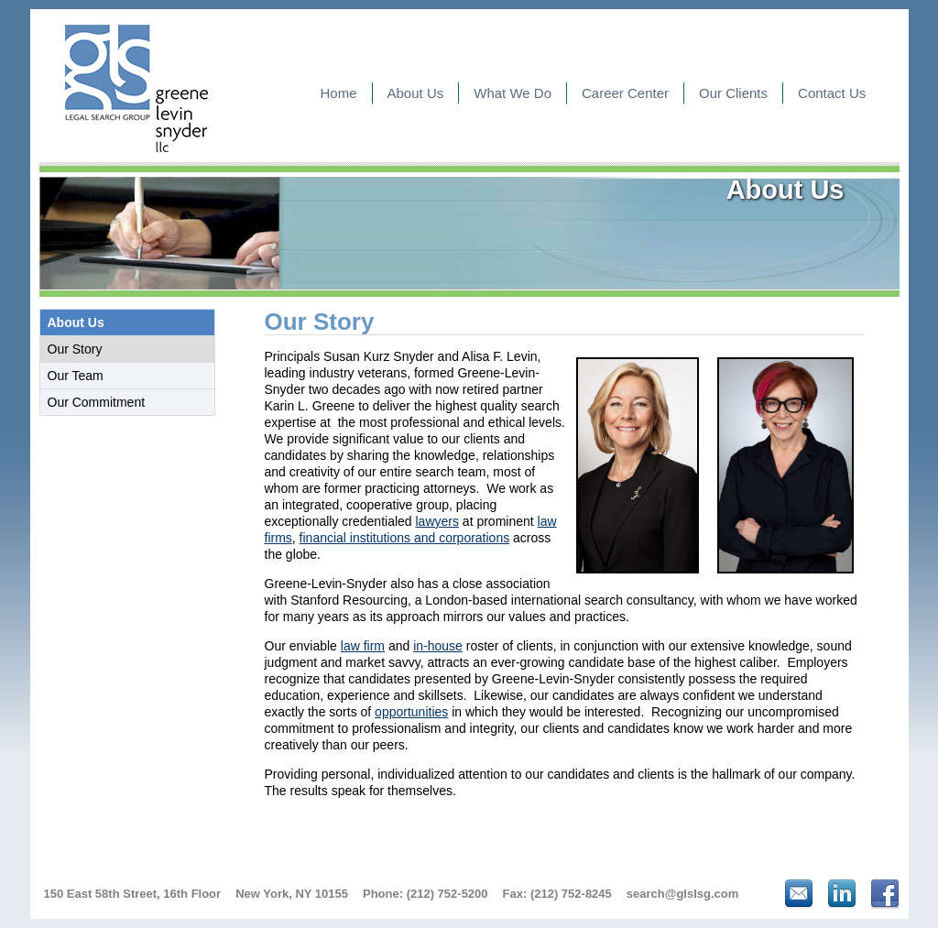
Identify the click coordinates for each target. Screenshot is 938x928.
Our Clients (733, 93)
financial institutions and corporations (405, 537)
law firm (363, 646)
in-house (438, 646)
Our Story (75, 349)
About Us (415, 93)
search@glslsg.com (683, 894)
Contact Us (832, 93)
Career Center (625, 93)
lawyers (437, 521)
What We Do (512, 93)
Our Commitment (97, 402)
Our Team (76, 375)
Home (339, 93)
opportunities (411, 711)
